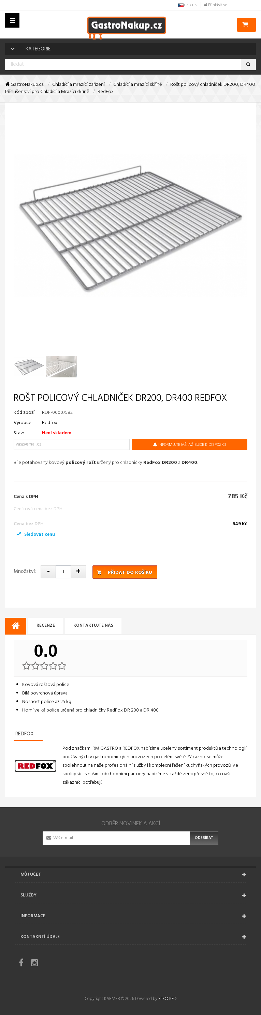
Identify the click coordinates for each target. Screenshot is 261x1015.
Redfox (49, 423)
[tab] (15, 626)
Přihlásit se (215, 5)
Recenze (46, 625)
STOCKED (167, 998)
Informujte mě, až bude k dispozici (189, 444)
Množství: (25, 571)
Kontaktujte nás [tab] (95, 625)
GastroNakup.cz (24, 84)
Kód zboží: (24, 413)
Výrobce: (23, 423)
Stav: (19, 433)
